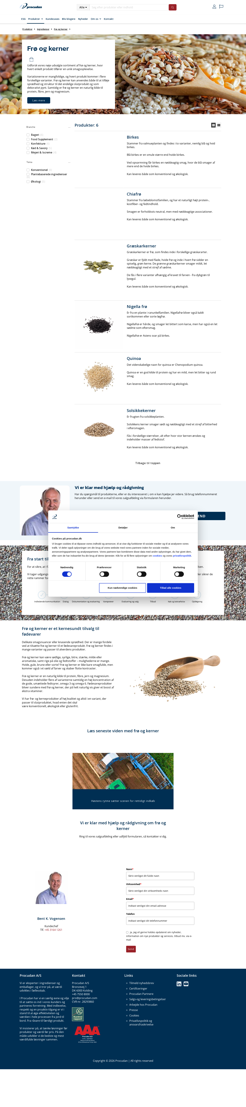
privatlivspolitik (182, 555)
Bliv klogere (68, 18)
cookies (157, 555)
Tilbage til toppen (147, 463)
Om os (94, 18)
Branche (30, 127)
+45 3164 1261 (53, 930)
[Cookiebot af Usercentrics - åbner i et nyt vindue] (179, 516)
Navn (129, 869)
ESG (23, 18)
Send (200, 516)
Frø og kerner (60, 29)
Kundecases (52, 18)
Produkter (34, 18)
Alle (82, 7)
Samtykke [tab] (73, 527)
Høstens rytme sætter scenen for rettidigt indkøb (123, 801)
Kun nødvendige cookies (122, 588)
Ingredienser (43, 29)
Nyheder (83, 18)
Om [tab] (173, 527)
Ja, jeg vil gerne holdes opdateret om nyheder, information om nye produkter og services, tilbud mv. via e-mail (159, 936)
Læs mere (38, 100)
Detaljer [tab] (122, 527)
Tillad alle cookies (170, 588)
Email (130, 899)
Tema (29, 162)
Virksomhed (133, 884)
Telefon (130, 913)
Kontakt (109, 18)
